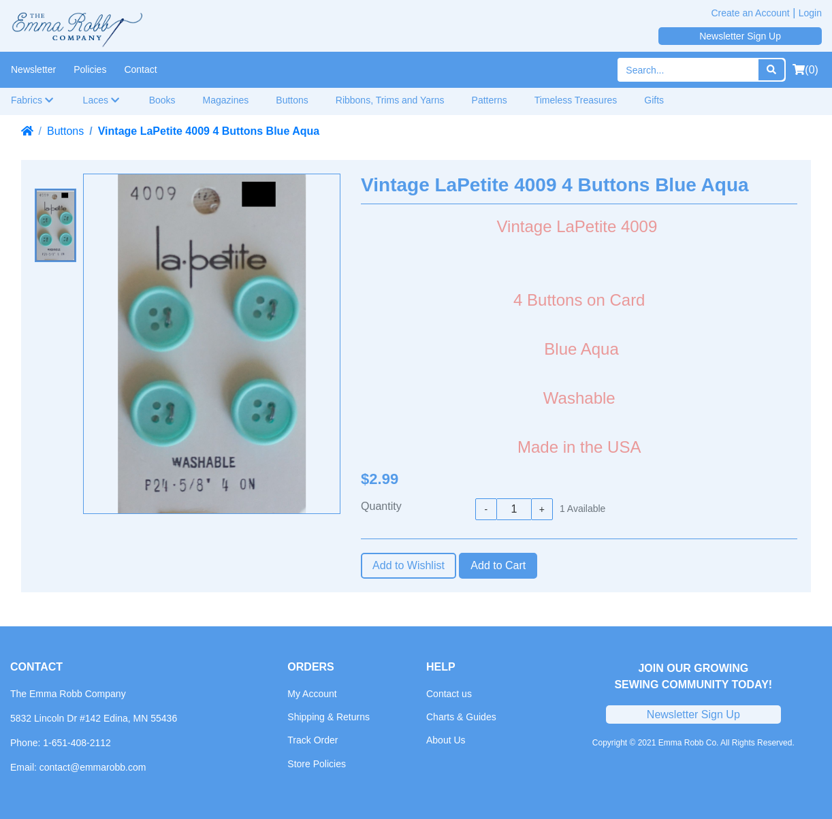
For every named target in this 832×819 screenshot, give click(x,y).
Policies (90, 69)
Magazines (226, 100)
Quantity (381, 506)
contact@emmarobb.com (92, 767)
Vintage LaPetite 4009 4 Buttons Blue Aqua (208, 131)
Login (810, 12)
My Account (311, 693)
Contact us (449, 693)
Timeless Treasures (576, 100)
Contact (140, 69)
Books (162, 100)
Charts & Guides (461, 716)
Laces (101, 100)
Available (582, 508)
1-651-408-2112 (77, 742)
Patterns (489, 100)
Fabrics (32, 100)
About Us (446, 740)
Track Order (312, 740)
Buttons (292, 100)
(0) (805, 70)
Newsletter (33, 69)
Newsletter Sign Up (740, 36)
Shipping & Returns (328, 716)
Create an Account (750, 12)
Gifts (654, 100)
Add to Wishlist (408, 565)
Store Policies (316, 763)
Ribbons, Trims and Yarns (390, 100)
